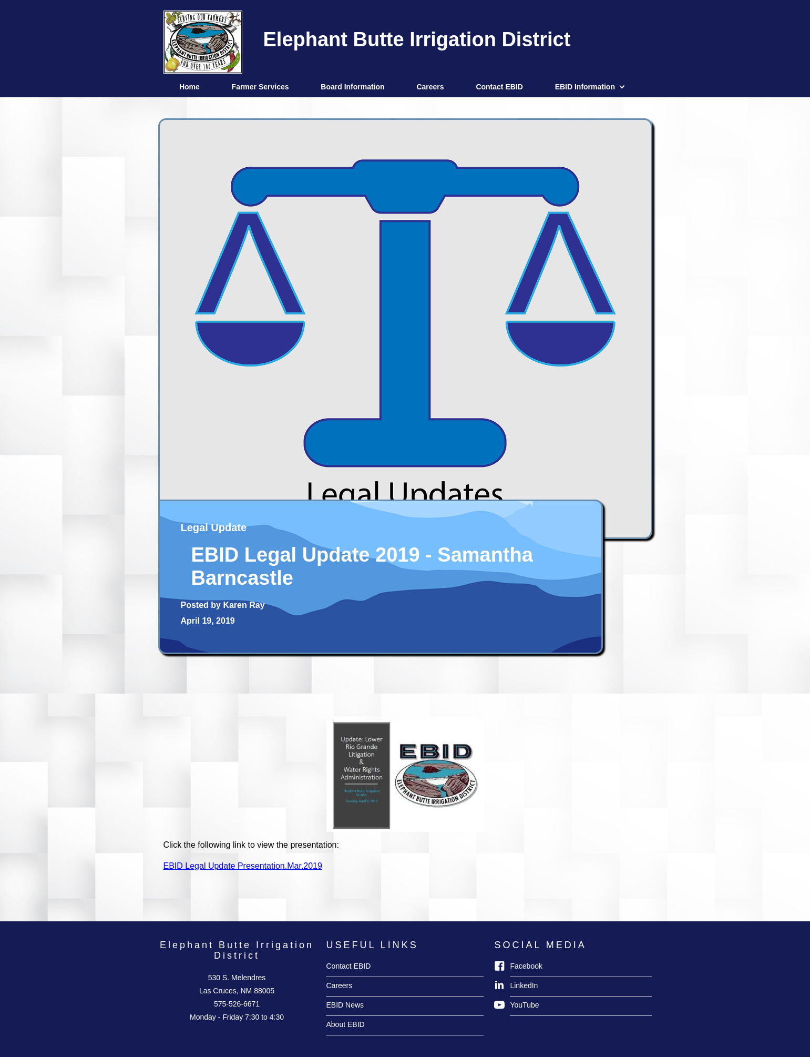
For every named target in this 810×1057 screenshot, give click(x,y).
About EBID (345, 1024)
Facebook (526, 966)
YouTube (524, 1005)
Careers (430, 87)
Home (189, 87)
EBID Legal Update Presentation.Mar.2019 (242, 865)
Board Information (352, 87)
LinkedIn (524, 985)
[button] (593, 86)
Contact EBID (499, 87)
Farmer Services (260, 87)
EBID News (345, 1005)
